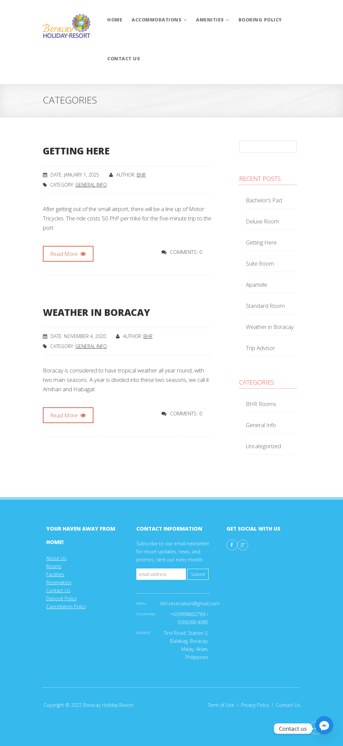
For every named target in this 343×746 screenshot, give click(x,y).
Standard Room (265, 306)
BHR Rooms (261, 404)
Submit (198, 574)
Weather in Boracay (96, 312)
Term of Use (224, 705)
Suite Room (260, 263)
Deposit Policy (61, 598)
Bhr (141, 175)
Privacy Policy (258, 705)
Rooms (54, 566)
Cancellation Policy (66, 606)
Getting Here (76, 150)
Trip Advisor (260, 348)
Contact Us (58, 590)
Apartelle (256, 284)
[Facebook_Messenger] (324, 729)
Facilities (55, 574)
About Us (56, 558)
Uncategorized (263, 446)
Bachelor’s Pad (264, 200)
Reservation (58, 582)
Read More (68, 254)
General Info (91, 185)
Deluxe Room (262, 221)
